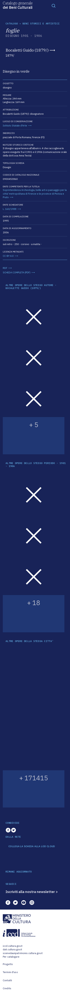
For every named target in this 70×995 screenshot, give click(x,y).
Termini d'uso (10, 972)
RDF (5, 268)
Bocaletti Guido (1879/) (27, 50)
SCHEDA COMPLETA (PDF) (16, 272)
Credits (7, 988)
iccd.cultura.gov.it (12, 946)
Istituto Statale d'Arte (15, 125)
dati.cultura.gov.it (12, 949)
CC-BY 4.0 (8, 256)
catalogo (12, 23)
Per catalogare (11, 956)
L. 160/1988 (9, 209)
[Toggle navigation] (54, 5)
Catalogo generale (18, 5)
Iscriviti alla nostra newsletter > (32, 891)
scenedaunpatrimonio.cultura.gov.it (23, 953)
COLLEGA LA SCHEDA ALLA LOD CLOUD (31, 846)
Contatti (7, 980)
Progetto (8, 964)
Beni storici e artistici (41, 23)
